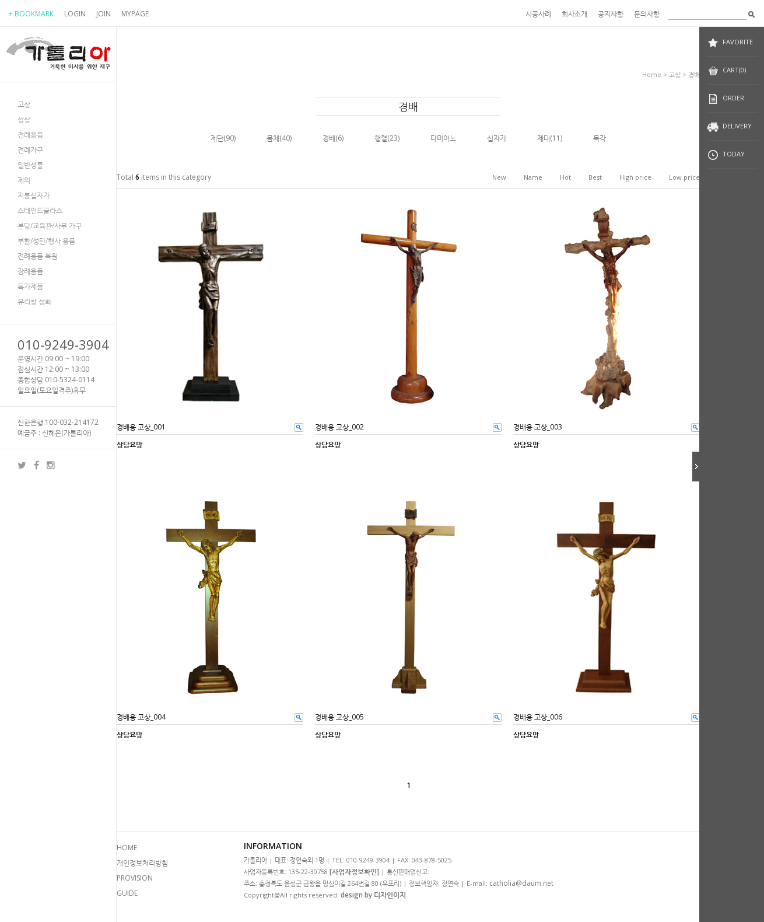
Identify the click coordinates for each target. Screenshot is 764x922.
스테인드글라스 (39, 210)
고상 (23, 104)
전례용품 (30, 134)
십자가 (496, 138)
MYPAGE (135, 14)
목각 (599, 138)
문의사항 (647, 14)
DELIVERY (729, 127)
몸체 (273, 138)
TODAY (726, 155)
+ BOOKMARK (31, 14)
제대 (543, 138)
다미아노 (443, 138)
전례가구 (30, 150)
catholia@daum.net (521, 883)
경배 (694, 74)
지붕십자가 (33, 195)
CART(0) (726, 71)
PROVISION (135, 878)
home (651, 74)
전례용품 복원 (37, 256)
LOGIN (75, 14)
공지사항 (610, 14)
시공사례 (538, 14)
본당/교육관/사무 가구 (49, 225)
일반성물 (30, 165)
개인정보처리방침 (142, 863)
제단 (217, 138)
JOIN (103, 14)
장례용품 (30, 271)
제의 (23, 180)
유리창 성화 (34, 301)
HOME (127, 848)
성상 (23, 119)
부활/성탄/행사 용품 (46, 241)
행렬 (380, 138)
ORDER (725, 99)
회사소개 (574, 14)
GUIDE (127, 893)
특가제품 (30, 286)
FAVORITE (730, 43)
